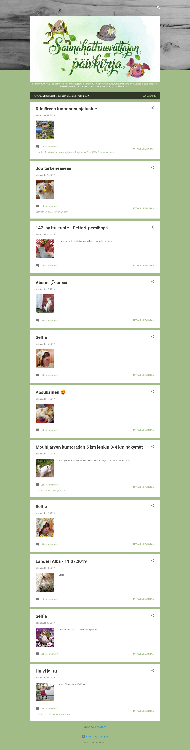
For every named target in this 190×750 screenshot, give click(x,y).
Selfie (41, 337)
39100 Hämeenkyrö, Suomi (58, 714)
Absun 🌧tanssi (51, 282)
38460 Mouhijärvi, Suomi (56, 211)
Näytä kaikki (149, 96)
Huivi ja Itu (46, 671)
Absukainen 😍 (51, 392)
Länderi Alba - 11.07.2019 (61, 561)
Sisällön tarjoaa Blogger (95, 736)
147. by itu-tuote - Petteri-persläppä (72, 227)
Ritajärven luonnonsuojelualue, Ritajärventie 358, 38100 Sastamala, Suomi (80, 152)
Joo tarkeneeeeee (53, 168)
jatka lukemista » (143, 148)
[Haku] (158, 8)
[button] (152, 108)
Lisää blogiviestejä (95, 727)
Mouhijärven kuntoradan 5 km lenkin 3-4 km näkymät (89, 447)
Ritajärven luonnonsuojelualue (66, 108)
